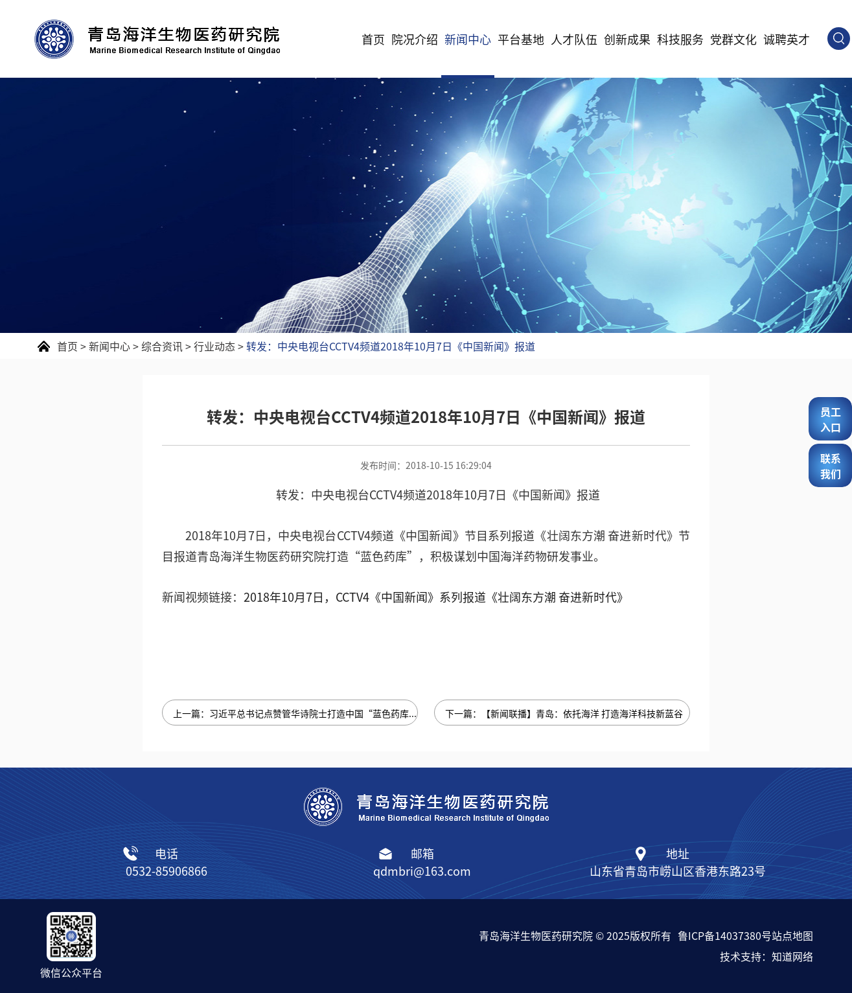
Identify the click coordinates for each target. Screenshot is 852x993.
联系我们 (830, 465)
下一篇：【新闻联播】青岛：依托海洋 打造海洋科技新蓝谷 (564, 713)
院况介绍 (414, 38)
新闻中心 (467, 38)
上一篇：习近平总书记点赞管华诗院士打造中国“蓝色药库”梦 (295, 713)
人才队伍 (574, 38)
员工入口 (830, 419)
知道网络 (792, 956)
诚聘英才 (786, 38)
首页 (373, 38)
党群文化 (733, 38)
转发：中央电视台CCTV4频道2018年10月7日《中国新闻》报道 (390, 346)
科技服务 (680, 38)
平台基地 (521, 38)
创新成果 (627, 38)
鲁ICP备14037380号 (725, 935)
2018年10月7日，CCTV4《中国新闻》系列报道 (436, 596)
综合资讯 (162, 346)
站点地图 (792, 935)
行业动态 (214, 346)
